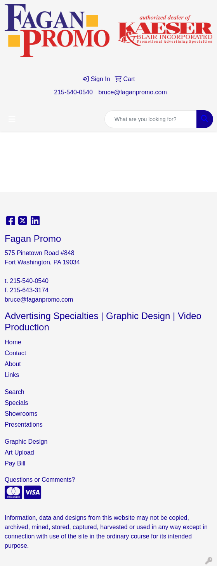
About (13, 364)
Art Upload (19, 452)
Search (14, 392)
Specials (16, 402)
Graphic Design (26, 441)
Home (13, 342)
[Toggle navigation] (12, 119)
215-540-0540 (73, 92)
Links (12, 375)
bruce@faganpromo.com (132, 92)
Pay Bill (15, 463)
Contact (15, 353)
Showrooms (21, 413)
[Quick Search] (150, 119)
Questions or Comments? (40, 479)
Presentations (24, 424)
